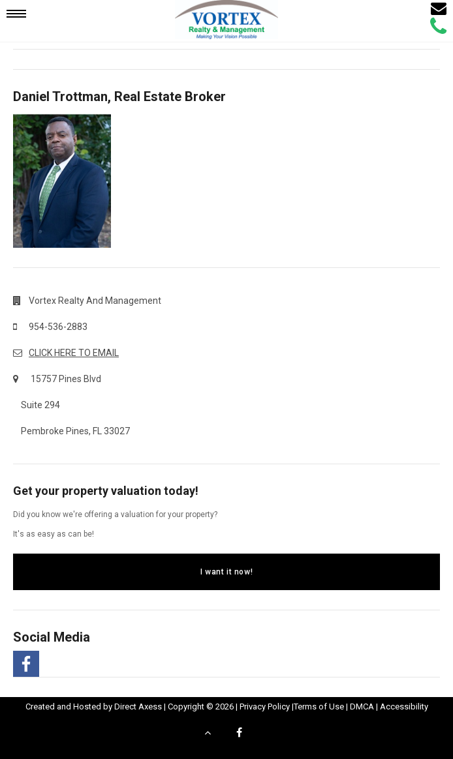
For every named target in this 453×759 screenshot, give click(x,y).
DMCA (362, 706)
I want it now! (226, 571)
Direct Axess (138, 706)
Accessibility (404, 706)
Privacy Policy (265, 706)
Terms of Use (319, 706)
